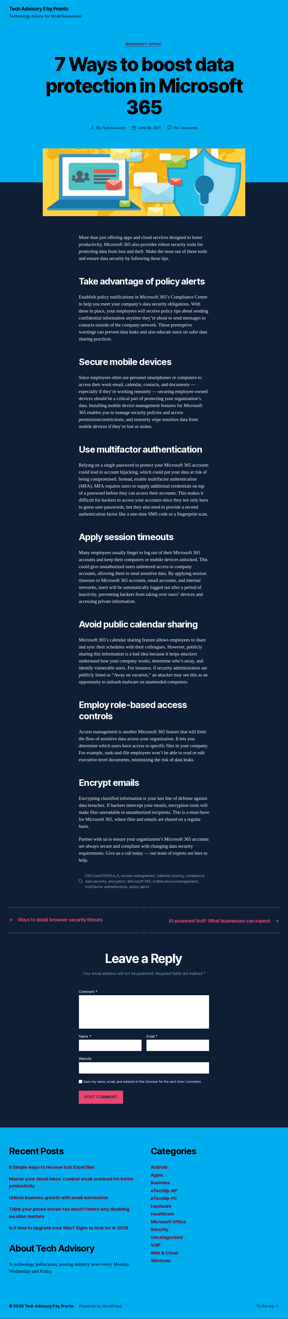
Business (161, 1183)
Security (160, 1230)
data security (95, 882)
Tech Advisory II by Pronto (40, 9)
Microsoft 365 (139, 882)
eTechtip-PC (165, 1198)
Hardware (162, 1206)
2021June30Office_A (103, 876)
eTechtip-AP (165, 1191)
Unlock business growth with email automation (61, 1198)
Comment (88, 992)
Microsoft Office (144, 45)
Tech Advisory (113, 128)
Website (85, 1059)
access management (140, 876)
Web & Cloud (165, 1253)
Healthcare (163, 1214)
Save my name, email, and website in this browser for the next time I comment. (142, 1082)
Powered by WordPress (102, 1306)
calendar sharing (172, 876)
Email (152, 1037)
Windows (161, 1261)
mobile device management (176, 882)
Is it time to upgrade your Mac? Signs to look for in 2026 (72, 1228)
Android (160, 1167)
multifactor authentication (106, 887)
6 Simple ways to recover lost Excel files (54, 1167)
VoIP (156, 1245)
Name (85, 1037)
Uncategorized (167, 1237)
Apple (157, 1175)
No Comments (186, 128)
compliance (197, 876)
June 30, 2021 (150, 128)
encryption (117, 882)
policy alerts (139, 887)
